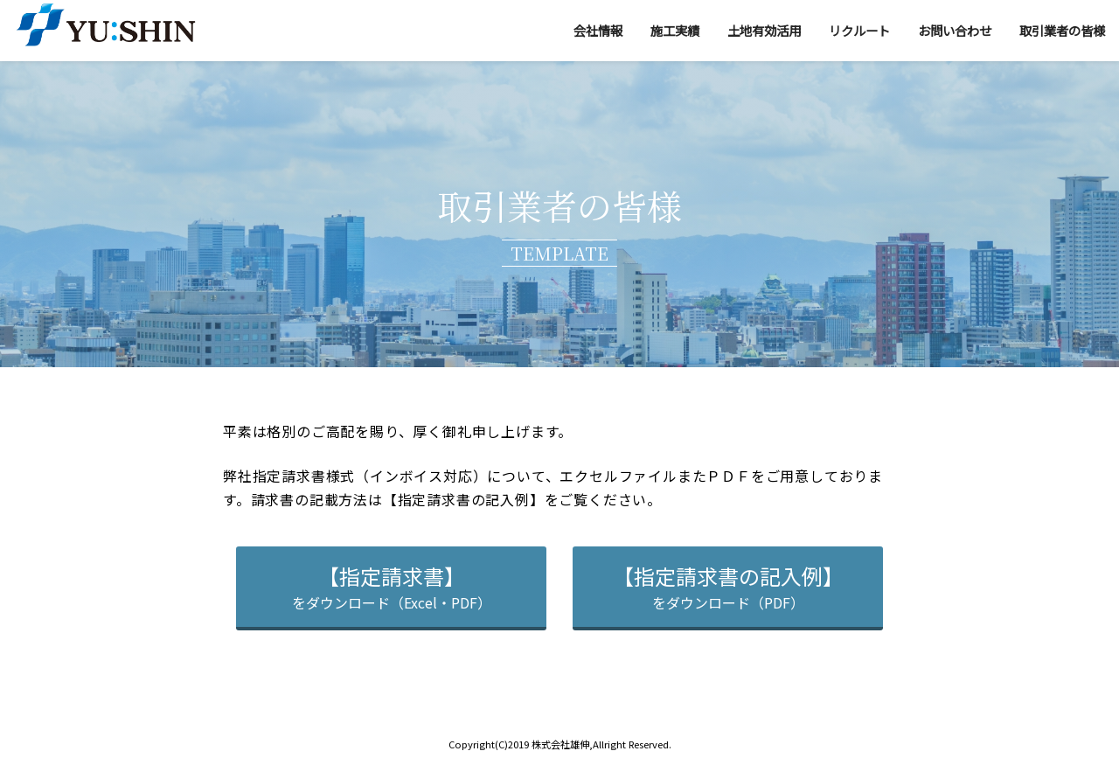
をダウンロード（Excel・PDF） (391, 586)
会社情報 (597, 30)
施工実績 (674, 30)
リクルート (859, 30)
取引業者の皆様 (1062, 30)
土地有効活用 (764, 30)
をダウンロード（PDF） (728, 586)
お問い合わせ (954, 30)
